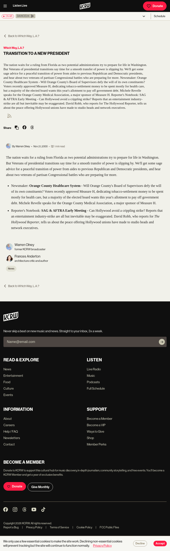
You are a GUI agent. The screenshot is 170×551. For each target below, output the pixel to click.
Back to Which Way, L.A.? (21, 36)
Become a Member (99, 418)
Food (6, 382)
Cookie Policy (82, 527)
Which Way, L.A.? (13, 47)
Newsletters (11, 438)
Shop (90, 438)
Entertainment (13, 375)
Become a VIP (96, 425)
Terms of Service (57, 527)
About (7, 418)
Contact (9, 444)
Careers (9, 425)
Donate (155, 6)
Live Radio (94, 369)
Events (8, 395)
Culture (8, 388)
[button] (25, 16)
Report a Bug (11, 527)
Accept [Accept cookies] (160, 543)
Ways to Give (95, 431)
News (11, 268)
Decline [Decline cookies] (140, 543)
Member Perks (96, 444)
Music (91, 375)
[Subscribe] (162, 342)
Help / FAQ (10, 431)
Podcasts (93, 382)
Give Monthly (40, 487)
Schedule (159, 16)
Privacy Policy (32, 527)
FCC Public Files (107, 527)
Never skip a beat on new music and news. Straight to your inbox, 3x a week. (53, 331)
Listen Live (20, 5)
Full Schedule (96, 388)
